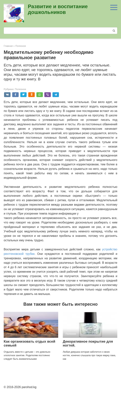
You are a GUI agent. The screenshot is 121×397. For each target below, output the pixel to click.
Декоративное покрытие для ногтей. (88, 343)
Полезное (20, 89)
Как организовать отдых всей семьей (29, 343)
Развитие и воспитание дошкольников (58, 9)
